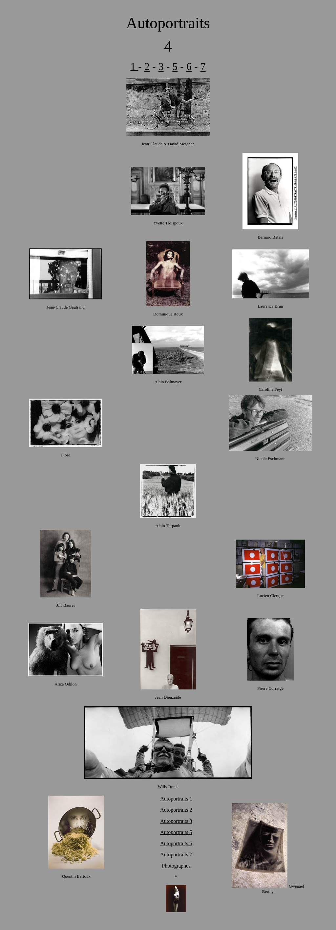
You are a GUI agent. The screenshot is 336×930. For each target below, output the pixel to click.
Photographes (176, 866)
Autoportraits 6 (176, 843)
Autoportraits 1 (176, 799)
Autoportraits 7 (176, 854)
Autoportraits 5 (176, 832)
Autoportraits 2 (176, 810)
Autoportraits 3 (176, 821)
